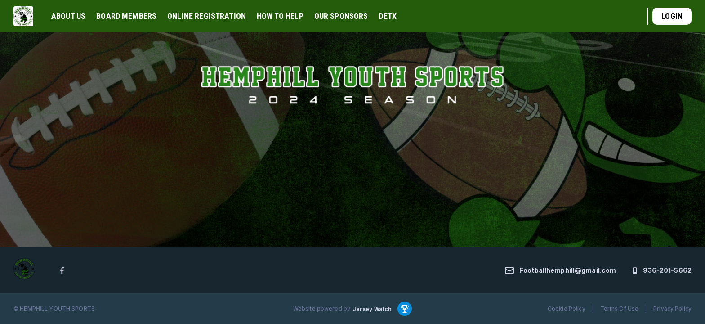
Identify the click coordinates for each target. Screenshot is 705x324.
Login (672, 16)
